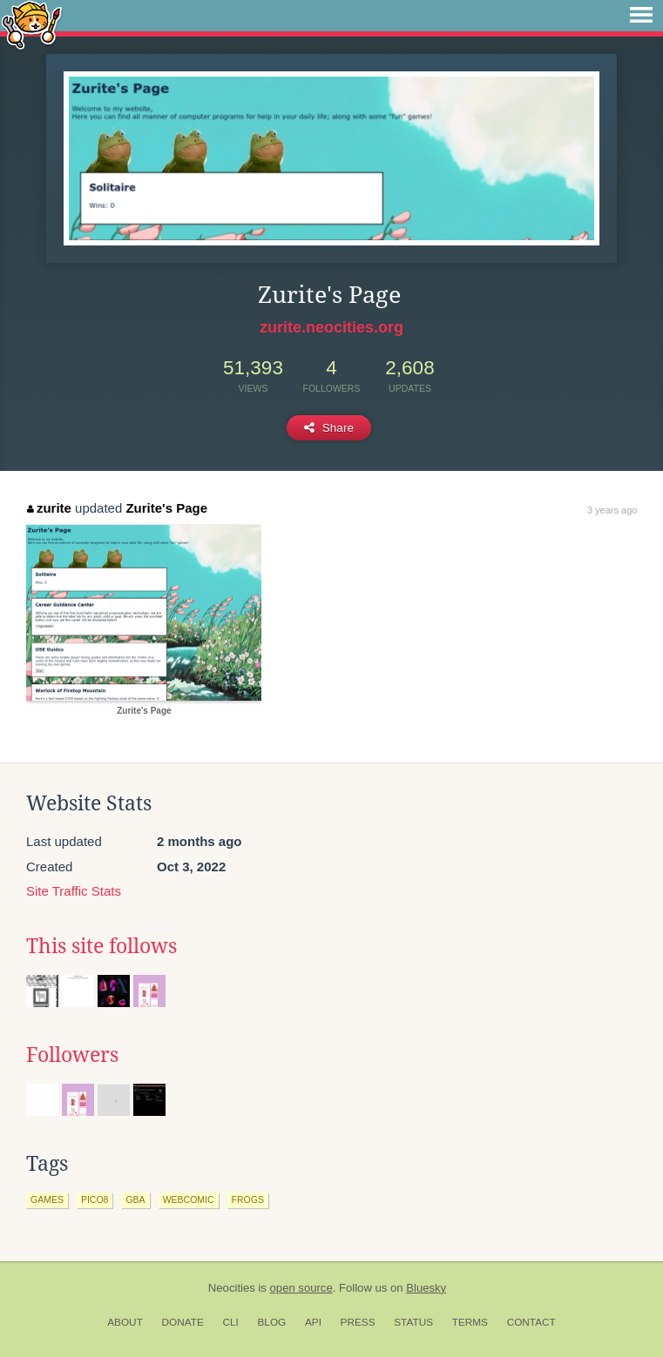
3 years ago (612, 510)
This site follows (101, 946)
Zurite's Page (166, 507)
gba (135, 1199)
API (313, 1322)
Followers (72, 1055)
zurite (49, 507)
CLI (230, 1322)
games (47, 1199)
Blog (271, 1322)
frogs (248, 1199)
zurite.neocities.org (331, 327)
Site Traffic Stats (73, 890)
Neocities (231, 1287)
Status (413, 1322)
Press (358, 1322)
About (125, 1322)
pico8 (95, 1199)
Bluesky (426, 1287)
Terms (470, 1322)
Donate (183, 1322)
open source (301, 1287)
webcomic (188, 1199)
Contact (531, 1322)
